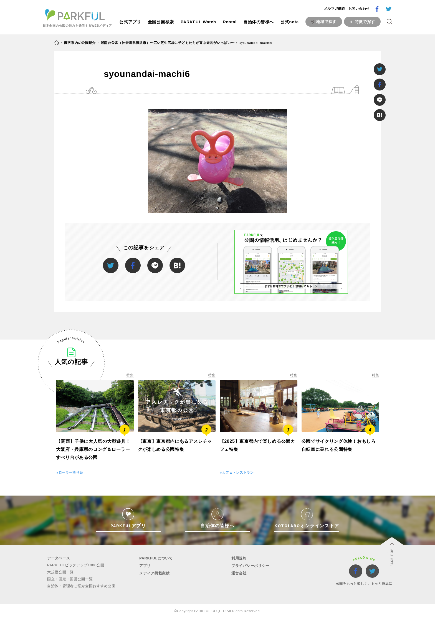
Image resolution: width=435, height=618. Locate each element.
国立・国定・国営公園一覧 (70, 579)
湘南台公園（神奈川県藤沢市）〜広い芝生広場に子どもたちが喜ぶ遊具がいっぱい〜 (168, 43)
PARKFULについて (156, 558)
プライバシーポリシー (250, 565)
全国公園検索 (161, 21)
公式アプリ (130, 21)
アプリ (145, 565)
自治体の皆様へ (258, 21)
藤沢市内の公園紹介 (80, 43)
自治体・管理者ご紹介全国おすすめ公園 (81, 586)
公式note (289, 21)
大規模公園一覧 (60, 572)
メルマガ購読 (334, 9)
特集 (130, 375)
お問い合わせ (359, 9)
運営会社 (239, 573)
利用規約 (239, 558)
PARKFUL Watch (198, 21)
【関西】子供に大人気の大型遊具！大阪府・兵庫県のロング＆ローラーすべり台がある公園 (93, 449)
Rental (230, 21)
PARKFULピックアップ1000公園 (75, 565)
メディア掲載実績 (154, 573)
